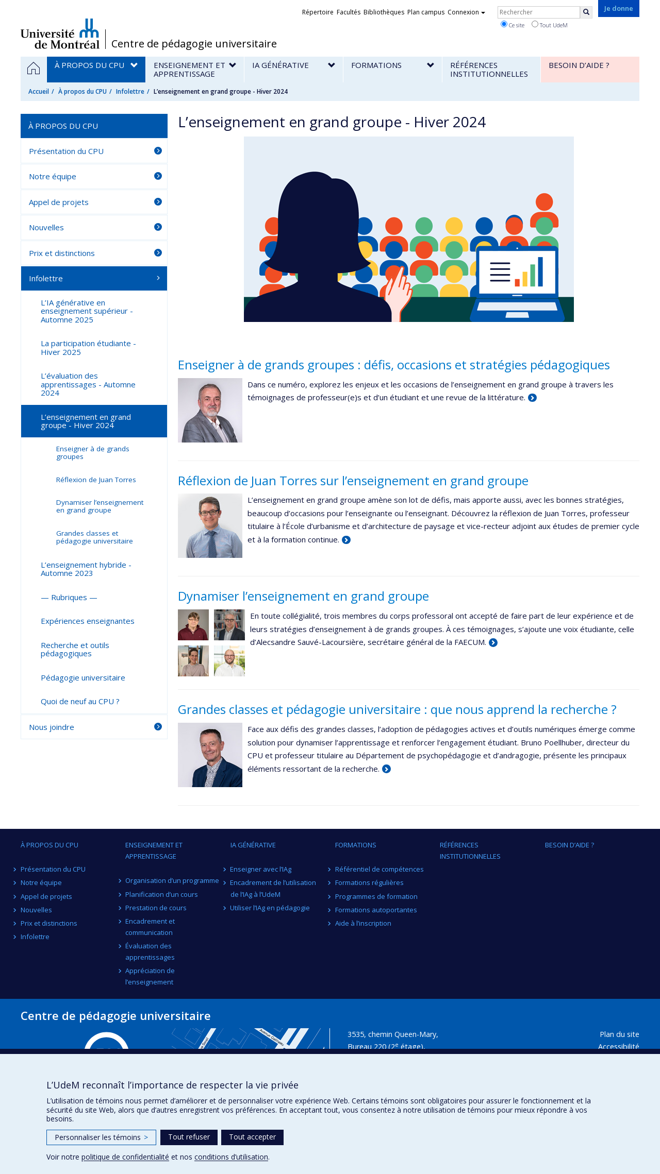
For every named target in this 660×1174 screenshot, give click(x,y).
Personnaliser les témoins (101, 1137)
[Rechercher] (586, 12)
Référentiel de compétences (379, 869)
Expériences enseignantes (88, 621)
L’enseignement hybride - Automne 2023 (86, 569)
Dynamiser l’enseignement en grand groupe (303, 595)
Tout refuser (189, 1137)
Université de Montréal (60, 33)
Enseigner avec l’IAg (261, 869)
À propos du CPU (82, 91)
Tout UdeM (550, 25)
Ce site (512, 25)
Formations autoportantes (376, 909)
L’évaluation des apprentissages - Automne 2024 (88, 384)
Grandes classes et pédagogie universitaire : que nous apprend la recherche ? (397, 709)
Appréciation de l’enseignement (150, 976)
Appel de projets (59, 202)
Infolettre (130, 91)
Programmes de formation (376, 896)
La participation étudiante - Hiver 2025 (88, 347)
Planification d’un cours (161, 894)
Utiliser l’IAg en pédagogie (270, 907)
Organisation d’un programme (172, 880)
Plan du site (619, 1034)
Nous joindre (51, 727)
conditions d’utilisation (231, 1157)
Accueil (38, 91)
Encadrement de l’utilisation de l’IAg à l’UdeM (273, 888)
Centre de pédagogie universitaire (194, 44)
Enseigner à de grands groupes (92, 452)
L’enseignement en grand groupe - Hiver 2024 (86, 421)
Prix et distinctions (62, 253)
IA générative (253, 844)
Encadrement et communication (150, 926)
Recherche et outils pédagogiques (75, 649)
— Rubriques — (69, 597)
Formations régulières (369, 882)
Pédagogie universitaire (83, 677)
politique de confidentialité (125, 1157)
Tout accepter (252, 1137)
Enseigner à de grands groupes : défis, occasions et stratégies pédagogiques (394, 364)
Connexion (466, 12)
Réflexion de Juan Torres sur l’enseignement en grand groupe (353, 480)
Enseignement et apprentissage (154, 850)
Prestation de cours (156, 907)
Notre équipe (52, 176)
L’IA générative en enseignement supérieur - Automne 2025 (87, 311)
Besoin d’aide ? (569, 844)
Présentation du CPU (66, 151)
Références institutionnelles (470, 850)
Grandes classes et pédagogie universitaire (94, 537)
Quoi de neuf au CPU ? (80, 701)
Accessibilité (618, 1046)
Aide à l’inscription (363, 923)
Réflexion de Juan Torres (96, 479)
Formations (355, 844)
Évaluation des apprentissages (150, 951)
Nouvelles (46, 227)
